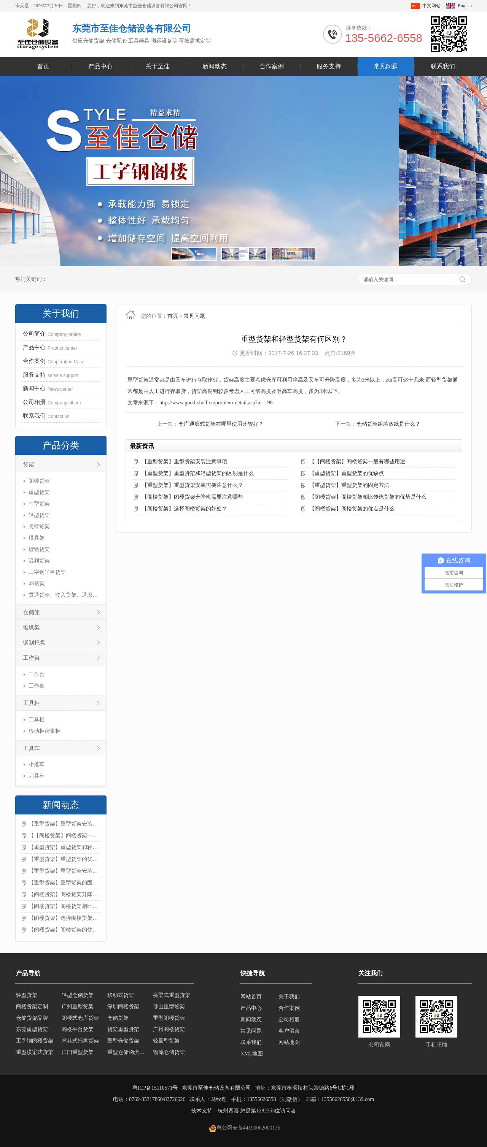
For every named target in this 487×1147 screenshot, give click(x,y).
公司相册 (289, 1019)
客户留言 (289, 1031)
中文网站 (431, 5)
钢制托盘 (34, 643)
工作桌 (37, 686)
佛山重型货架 (169, 1008)
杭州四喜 (228, 1111)
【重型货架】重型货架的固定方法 (65, 883)
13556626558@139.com (347, 1099)
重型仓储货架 (123, 1042)
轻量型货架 (166, 1042)
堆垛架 (31, 627)
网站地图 (289, 1042)
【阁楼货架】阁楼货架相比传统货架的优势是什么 (65, 906)
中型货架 (39, 504)
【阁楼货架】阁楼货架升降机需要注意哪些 (65, 894)
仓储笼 (31, 612)
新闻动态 (214, 66)
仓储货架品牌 (32, 1019)
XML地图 (251, 1054)
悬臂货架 (39, 526)
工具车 (31, 748)
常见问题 (386, 66)
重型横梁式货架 (34, 1054)
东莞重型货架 (32, 1031)
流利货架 (39, 561)
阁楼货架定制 (32, 1008)
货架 (28, 464)
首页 (43, 66)
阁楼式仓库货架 (80, 1019)
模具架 (37, 538)
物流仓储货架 (169, 1054)
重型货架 (39, 492)
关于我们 (289, 997)
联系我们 (443, 66)
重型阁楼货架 (169, 1019)
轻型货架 (39, 515)
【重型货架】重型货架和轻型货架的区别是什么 (65, 847)
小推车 (37, 764)
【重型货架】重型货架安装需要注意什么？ (65, 871)
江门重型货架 (78, 1054)
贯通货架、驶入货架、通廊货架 (64, 595)
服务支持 (329, 66)
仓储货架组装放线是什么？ (388, 424)
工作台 (31, 658)
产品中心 (100, 66)
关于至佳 (157, 66)
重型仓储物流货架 (127, 1054)
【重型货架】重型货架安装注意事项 (65, 824)
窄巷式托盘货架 (80, 1042)
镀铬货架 (39, 549)
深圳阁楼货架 (123, 1008)
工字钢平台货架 (47, 572)
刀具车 (37, 776)
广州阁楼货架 (169, 1031)
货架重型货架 (123, 1031)
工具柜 (31, 703)
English (465, 5)
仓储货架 (118, 1019)
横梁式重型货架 (171, 997)
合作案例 (271, 66)
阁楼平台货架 (78, 1031)
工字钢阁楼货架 (34, 1042)
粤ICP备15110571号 (155, 1088)
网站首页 (251, 997)
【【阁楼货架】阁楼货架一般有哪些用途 (65, 835)
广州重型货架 (78, 1008)
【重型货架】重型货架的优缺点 (65, 859)
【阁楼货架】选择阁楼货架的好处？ (65, 918)
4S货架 (37, 583)
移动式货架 (120, 997)
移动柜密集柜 (44, 731)
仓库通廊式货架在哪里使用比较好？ (221, 424)
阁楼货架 (39, 481)
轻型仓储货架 (78, 997)
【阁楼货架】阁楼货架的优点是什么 (65, 930)
